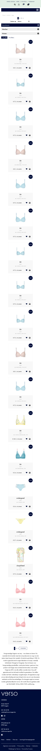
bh (20, 59)
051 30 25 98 (5, 710)
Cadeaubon (35, 746)
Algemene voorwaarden (9, 746)
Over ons (15, 739)
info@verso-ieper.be (6, 731)
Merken (8, 15)
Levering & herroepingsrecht (27, 739)
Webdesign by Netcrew (14, 749)
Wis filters (11, 37)
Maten (4, 33)
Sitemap (28, 746)
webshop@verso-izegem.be (8, 712)
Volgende (23, 648)
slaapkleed (21, 566)
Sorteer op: (13, 21)
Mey (13, 15)
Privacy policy (20, 746)
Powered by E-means (27, 749)
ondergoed (20, 498)
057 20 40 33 (5, 729)
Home (3, 15)
